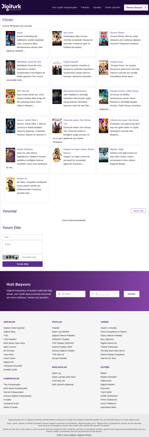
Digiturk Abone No (109, 343)
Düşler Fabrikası (25, 149)
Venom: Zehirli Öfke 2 (27, 120)
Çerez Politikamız (108, 403)
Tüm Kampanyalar (12, 384)
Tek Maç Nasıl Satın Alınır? (113, 351)
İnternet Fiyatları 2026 (62, 347)
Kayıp (19, 32)
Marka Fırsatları (11, 407)
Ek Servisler (9, 351)
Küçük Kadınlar (70, 62)
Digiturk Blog (9, 332)
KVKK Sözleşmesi (109, 400)
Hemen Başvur (136, 7)
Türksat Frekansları (109, 347)
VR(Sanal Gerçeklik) (13, 366)
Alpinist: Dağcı (117, 149)
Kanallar (97, 7)
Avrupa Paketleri (59, 358)
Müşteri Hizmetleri (109, 377)
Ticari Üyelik (106, 392)
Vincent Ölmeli (117, 32)
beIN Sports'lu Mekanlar (63, 384)
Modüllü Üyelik (10, 369)
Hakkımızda (106, 381)
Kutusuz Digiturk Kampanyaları (18, 396)
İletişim (104, 373)
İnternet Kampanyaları (14, 392)
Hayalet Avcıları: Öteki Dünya (124, 91)
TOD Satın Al (58, 354)
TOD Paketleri (10, 339)
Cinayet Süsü (116, 62)
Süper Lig (56, 373)
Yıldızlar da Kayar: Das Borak (124, 120)
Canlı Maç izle (58, 381)
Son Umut (68, 32)
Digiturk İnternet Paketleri (63, 335)
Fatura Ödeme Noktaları (111, 335)
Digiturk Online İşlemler (14, 328)
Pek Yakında (23, 91)
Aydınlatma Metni (108, 407)
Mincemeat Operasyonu (75, 91)
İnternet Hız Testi (108, 358)
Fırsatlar (7, 400)
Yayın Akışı (9, 354)
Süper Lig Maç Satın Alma (64, 377)
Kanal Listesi (9, 358)
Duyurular (105, 388)
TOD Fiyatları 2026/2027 (63, 343)
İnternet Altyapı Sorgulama (113, 354)
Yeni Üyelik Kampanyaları (64, 7)
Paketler (85, 7)
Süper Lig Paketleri (60, 332)
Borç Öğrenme (107, 339)
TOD (6, 335)
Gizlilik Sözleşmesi (109, 396)
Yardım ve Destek (109, 328)
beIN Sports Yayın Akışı (14, 343)
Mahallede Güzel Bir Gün (29, 62)
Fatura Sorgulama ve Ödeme (114, 332)
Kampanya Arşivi (11, 403)
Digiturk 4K (9, 362)
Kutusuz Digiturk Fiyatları (63, 351)
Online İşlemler (112, 7)
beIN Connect (10, 347)
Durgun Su (22, 178)
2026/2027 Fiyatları (61, 339)
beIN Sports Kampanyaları (16, 388)
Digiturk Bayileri (108, 384)
